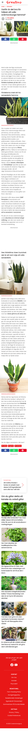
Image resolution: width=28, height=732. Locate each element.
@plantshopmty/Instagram (7, 125)
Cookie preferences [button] (14, 715)
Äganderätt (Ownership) (14, 701)
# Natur (4, 446)
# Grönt (10, 446)
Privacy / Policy (14, 712)
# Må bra (18, 446)
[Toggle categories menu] (2, 2)
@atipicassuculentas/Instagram (8, 393)
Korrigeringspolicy (14, 695)
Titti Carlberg (10, 18)
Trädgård (9, 6)
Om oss (14, 677)
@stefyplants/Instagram (6, 295)
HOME (2, 6)
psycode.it (14, 684)
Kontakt (14, 681)
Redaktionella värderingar (14, 698)
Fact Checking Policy (14, 692)
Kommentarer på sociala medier (14, 704)
